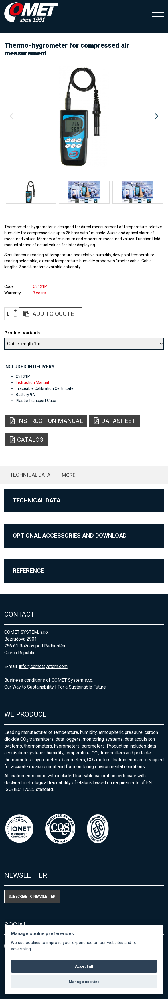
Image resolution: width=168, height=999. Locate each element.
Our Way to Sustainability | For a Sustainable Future (55, 687)
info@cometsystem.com (43, 666)
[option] (84, 116)
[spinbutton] (9, 314)
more (69, 475)
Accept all (84, 966)
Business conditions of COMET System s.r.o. (48, 680)
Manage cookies (84, 981)
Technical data (30, 475)
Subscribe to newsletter (32, 896)
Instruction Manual (32, 382)
